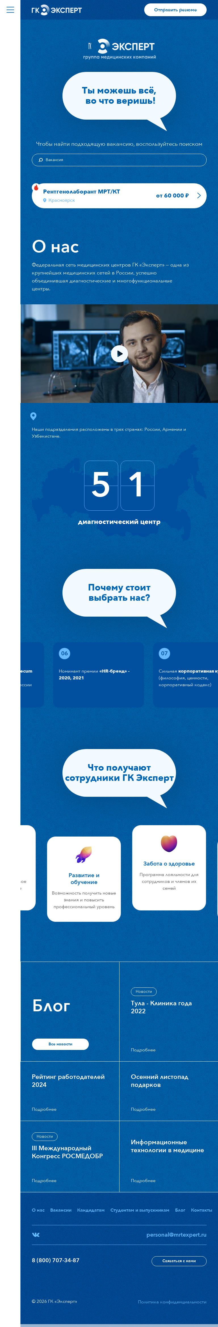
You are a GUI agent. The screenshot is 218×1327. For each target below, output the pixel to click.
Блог (180, 1210)
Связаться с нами (179, 1261)
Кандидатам (91, 1210)
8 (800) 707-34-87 (55, 1260)
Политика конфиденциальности (172, 1302)
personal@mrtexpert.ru (176, 1235)
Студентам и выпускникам (139, 1210)
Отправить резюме (175, 10)
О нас (38, 1210)
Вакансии (61, 1210)
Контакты (201, 1210)
